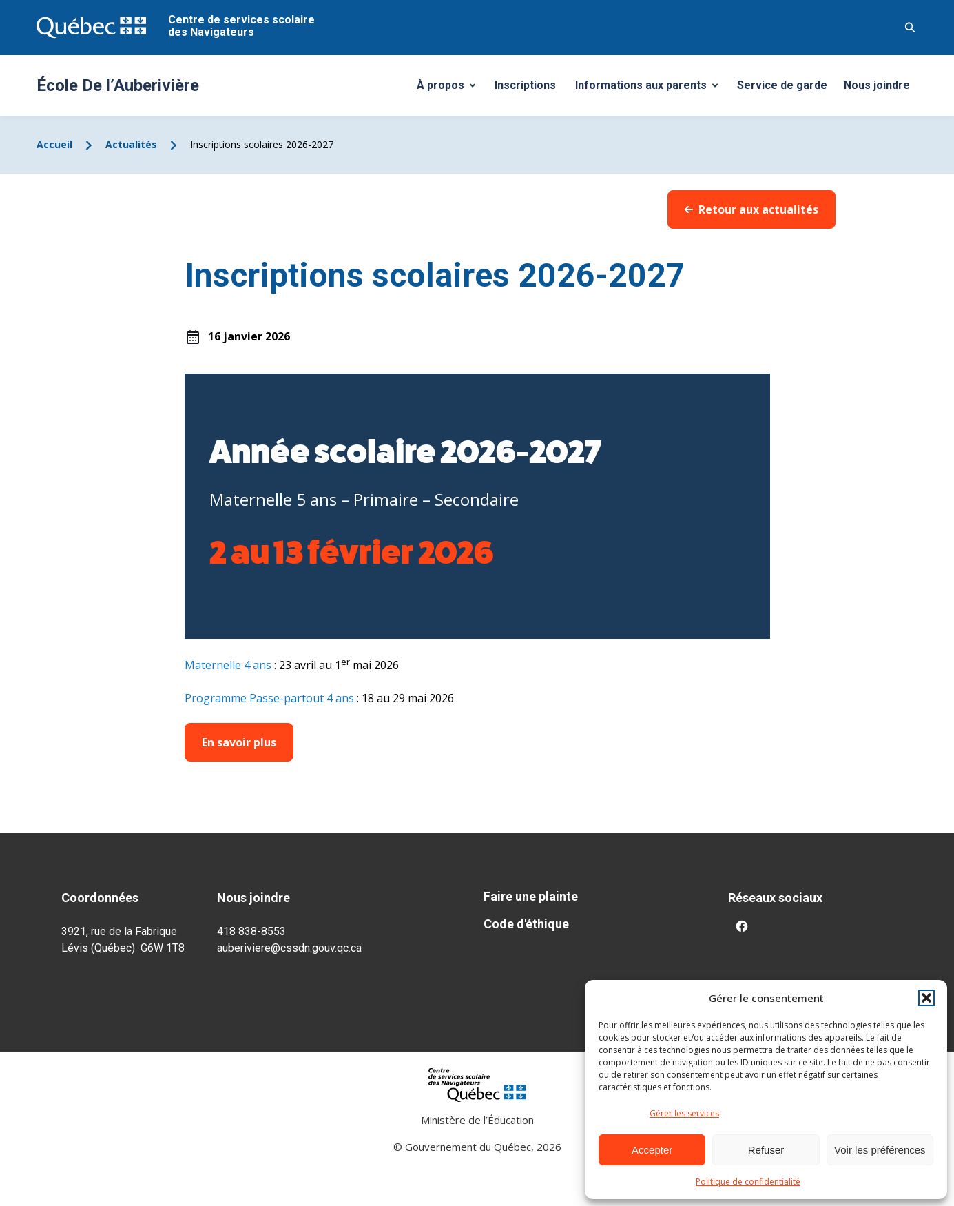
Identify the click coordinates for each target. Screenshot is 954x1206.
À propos (451, 89)
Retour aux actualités (751, 209)
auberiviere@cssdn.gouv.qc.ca (289, 947)
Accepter (652, 1150)
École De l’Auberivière (118, 85)
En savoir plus (239, 742)
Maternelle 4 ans (228, 665)
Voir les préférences (880, 1150)
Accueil (54, 144)
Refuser (766, 1150)
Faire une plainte (531, 896)
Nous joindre (877, 85)
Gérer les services (684, 1113)
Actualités (131, 144)
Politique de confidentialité (748, 1181)
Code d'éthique (526, 924)
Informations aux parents (649, 89)
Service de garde (782, 85)
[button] (926, 998)
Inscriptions (525, 85)
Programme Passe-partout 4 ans (269, 698)
